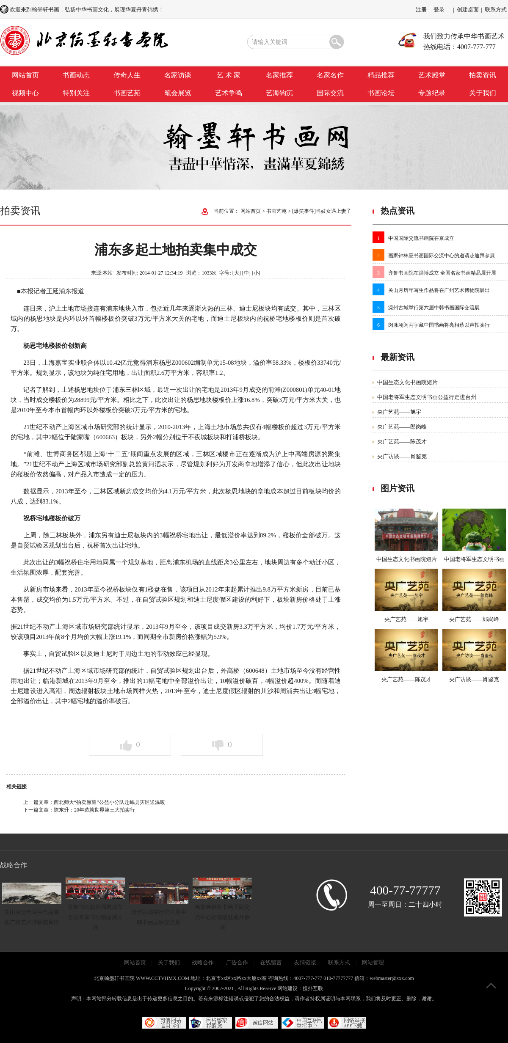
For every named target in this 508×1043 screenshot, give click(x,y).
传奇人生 (127, 75)
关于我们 (482, 92)
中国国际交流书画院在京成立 (421, 238)
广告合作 (237, 962)
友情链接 (305, 962)
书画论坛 (381, 92)
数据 (29, 491)
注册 (421, 9)
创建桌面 (468, 9)
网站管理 (373, 962)
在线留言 (271, 962)
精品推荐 (381, 75)
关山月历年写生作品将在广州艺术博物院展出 (439, 290)
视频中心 (25, 92)
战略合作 (203, 962)
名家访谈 (177, 75)
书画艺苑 (127, 92)
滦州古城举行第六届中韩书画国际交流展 (434, 308)
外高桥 (230, 670)
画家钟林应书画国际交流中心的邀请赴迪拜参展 (441, 256)
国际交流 (330, 92)
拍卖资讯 (482, 75)
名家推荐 (279, 75)
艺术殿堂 (431, 75)
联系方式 (496, 9)
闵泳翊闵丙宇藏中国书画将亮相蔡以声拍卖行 (439, 325)
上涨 (237, 399)
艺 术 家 (228, 75)
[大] (236, 273)
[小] (256, 273)
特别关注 (76, 92)
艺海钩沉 (279, 92)
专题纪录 (431, 92)
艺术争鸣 (228, 92)
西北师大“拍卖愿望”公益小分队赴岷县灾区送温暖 (109, 802)
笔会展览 (177, 92)
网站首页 (25, 75)
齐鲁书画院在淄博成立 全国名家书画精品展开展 (442, 273)
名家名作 (330, 75)
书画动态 (76, 75)
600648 (255, 670)
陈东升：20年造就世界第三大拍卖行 (94, 810)
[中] (246, 273)
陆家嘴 (80, 437)
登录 (438, 9)
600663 (105, 437)
